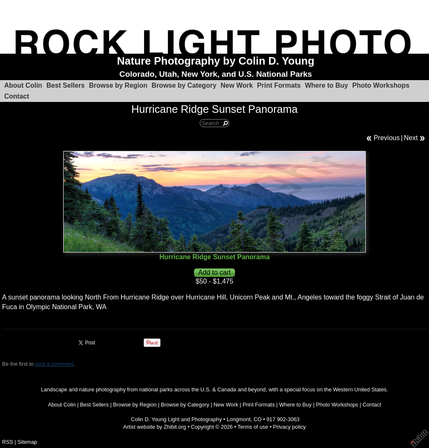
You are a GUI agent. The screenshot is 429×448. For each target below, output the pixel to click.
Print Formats (279, 85)
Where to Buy (326, 85)
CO (257, 419)
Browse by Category (184, 85)
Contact (16, 96)
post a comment (54, 364)
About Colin (23, 85)
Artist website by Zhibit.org (154, 427)
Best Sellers (66, 85)
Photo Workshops (381, 85)
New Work (237, 85)
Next (411, 137)
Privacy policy (289, 427)
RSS (7, 442)
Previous (387, 137)
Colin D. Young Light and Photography (176, 419)
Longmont (239, 419)
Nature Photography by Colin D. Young (215, 61)
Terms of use (253, 427)
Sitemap (27, 442)
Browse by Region (118, 85)
